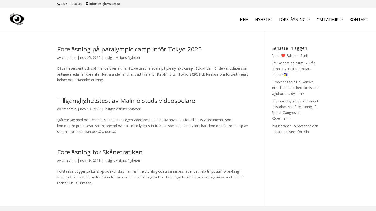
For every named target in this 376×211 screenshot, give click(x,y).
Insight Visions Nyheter (122, 57)
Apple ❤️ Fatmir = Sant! (290, 55)
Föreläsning (292, 20)
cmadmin (69, 57)
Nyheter (264, 20)
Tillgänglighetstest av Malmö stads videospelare (126, 100)
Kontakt (359, 20)
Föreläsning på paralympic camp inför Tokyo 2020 (129, 49)
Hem (244, 20)
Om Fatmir (327, 20)
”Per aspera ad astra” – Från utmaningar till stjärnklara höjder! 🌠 (294, 69)
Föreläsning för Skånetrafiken (100, 152)
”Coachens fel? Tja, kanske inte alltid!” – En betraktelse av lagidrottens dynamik (295, 88)
